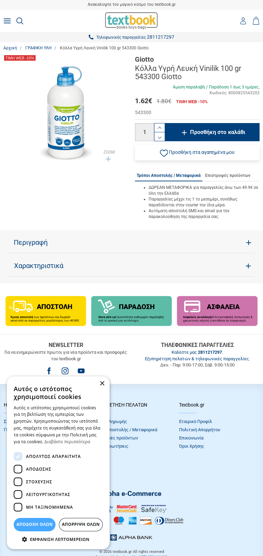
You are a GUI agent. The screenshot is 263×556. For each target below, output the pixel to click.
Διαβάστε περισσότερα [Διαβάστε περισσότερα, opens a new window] (67, 442)
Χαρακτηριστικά (38, 266)
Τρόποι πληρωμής (109, 421)
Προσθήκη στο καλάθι (217, 132)
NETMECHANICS (153, 533)
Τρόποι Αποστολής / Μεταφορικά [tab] (169, 175)
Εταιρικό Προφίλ (195, 421)
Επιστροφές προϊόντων (114, 437)
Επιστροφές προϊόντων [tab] (227, 175)
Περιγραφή (31, 242)
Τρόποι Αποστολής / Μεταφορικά (124, 429)
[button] (197, 152)
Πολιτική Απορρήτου (199, 429)
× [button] (101, 383)
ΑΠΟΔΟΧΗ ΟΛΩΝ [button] (34, 524)
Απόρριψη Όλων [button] (81, 524)
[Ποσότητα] (144, 132)
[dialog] (58, 462)
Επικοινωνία (191, 437)
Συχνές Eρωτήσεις (109, 446)
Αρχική (10, 48)
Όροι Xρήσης (191, 446)
